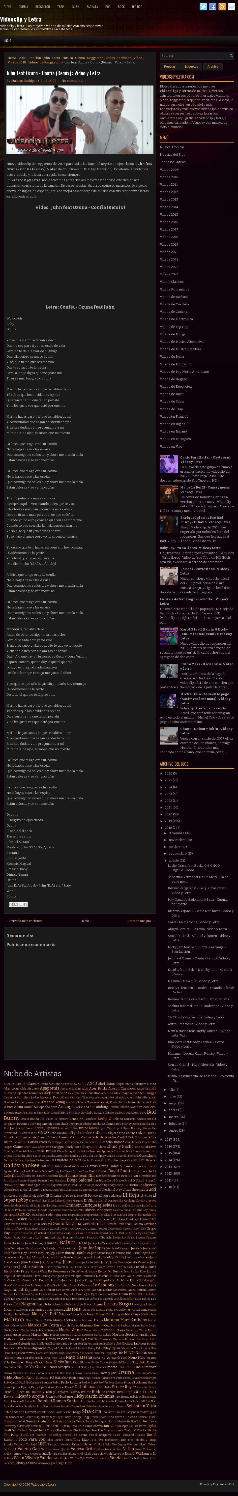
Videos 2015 (169, 214)
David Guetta (120, 1171)
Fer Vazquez (120, 1214)
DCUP (136, 1160)
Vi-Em (128, 1448)
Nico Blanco (81, 1362)
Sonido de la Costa (70, 1421)
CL (35, 1133)
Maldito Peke (148, 1314)
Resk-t (152, 1392)
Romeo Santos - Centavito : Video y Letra (199, 999)
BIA (58, 1112)
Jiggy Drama (57, 1253)
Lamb (73, 1290)
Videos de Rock (171, 394)
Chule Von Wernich (144, 1151)
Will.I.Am (142, 1453)
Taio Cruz (77, 1426)
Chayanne (89, 1147)
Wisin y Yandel (39, 1458)
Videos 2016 (169, 222)
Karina (131, 1267)
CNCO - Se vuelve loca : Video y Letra (196, 1017)
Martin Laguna (21, 1334)
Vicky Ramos (12, 1453)
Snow (102, 1417)
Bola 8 (152, 1123)
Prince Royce (124, 1386)
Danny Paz (57, 1171)
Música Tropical (172, 147)
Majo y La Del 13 (46, 1314)
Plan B (93, 1387)
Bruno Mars (88, 1128)
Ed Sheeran (147, 1185)
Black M (87, 1123)
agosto (174, 860)
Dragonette (55, 1185)
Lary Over (84, 1290)
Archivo (213, 66)
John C (130, 1253)
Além (145, 1097)
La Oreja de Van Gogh (45, 1285)
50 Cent (54, 1084)
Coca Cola (86, 1155)
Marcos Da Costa (43, 1325)
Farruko (22, 1214)
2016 (169, 1146)
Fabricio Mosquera (98, 1210)
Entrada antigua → (141, 921)
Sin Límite (26, 1417)
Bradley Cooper (25, 1128)
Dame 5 (116, 1166)
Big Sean (54, 1123)
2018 (22, 58)
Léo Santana (98, 1309)
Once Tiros (126, 1367)
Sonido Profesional (40, 1421)
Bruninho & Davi (68, 1128)
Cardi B (122, 1137)
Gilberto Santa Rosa (26, 1228)
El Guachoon (131, 1189)
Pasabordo (138, 1378)
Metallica (50, 1343)
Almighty (120, 1097)
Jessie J (152, 1248)
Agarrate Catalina (70, 1088)
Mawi (89, 1339)
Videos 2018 (17, 62)
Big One (42, 1123)
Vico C (25, 1453)
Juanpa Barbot (85, 1262)
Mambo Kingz (34, 1320)
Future (144, 1219)
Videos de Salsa (172, 401)
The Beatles (65, 1430)
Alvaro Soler (134, 1097)
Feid (64, 1214)
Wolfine (74, 1458)
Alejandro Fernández (29, 1093)
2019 (169, 821)
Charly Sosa (72, 1147)
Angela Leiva (140, 1102)
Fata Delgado (37, 1214)
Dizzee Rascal (124, 1180)
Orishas (18, 1373)
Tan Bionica (112, 1426)
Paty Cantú (11, 1382)
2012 (169, 1173)
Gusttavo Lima (104, 1233)
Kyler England (55, 1276)
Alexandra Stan (13, 1097)
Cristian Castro (34, 1160)
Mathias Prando (36, 1339)
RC (28, 1392)
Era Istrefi (119, 1205)
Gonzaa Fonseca (97, 1228)
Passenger (150, 1378)
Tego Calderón (20, 1430)
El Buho (84, 1189)
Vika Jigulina (59, 1453)
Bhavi (33, 1123)
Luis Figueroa (55, 1309)
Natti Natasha (79, 1357)
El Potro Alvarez (110, 1195)
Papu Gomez (92, 1378)
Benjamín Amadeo (135, 1119)
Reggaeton (42, 6)
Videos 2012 (169, 192)
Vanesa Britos (84, 1448)
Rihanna (106, 1396)
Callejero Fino (115, 1133)
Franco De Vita (56, 1219)
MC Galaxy (120, 1309)
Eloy (138, 1200)
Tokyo (49, 1439)
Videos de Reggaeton (44, 62)
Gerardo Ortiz (115, 1224)
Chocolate (9, 1151)
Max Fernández (103, 1339)
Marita (7, 1330)
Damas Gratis (97, 1166)
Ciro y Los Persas (35, 1155)
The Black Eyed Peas (85, 1430)
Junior (14, 1267)
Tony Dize (81, 1439)
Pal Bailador (59, 1378)
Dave (85, 1171)
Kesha (117, 1271)
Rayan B (75, 1392)
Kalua (86, 1267)
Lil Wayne (110, 1294)
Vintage (71, 1453)
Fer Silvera (105, 1214)
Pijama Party (29, 1387)
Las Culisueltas (101, 1290)
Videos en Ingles (172, 424)
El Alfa (24, 1189)
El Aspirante (57, 1189)
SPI (143, 1401)
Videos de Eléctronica (176, 319)
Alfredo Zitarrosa (70, 1097)
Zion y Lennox (26, 1463)
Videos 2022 (169, 267)
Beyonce (23, 1123)
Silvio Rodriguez (146, 1412)
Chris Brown (46, 1151)
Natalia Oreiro (24, 1357)
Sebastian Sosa (95, 1406)
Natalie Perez (43, 1357)
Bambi (25, 1119)
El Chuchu (105, 1189)
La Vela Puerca (138, 1285)
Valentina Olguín (137, 1444)
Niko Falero (148, 1362)
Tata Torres (139, 1426)
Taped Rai (127, 1426)
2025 (169, 780)
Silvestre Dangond (126, 1412)
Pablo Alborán (14, 1378)
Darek (68, 1171)
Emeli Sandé (26, 1205)
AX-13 (92, 1083)
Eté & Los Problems (15, 1210)
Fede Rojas (53, 1214)
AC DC (82, 1084)
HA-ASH (119, 1233)
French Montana (114, 1219)
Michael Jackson (133, 1343)
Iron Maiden (33, 1243)
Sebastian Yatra (141, 1406)
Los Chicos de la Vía (125, 1298)
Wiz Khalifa (61, 1458)
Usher (88, 1444)
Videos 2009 (169, 170)
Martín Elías (147, 1334)
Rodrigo (17, 1401)
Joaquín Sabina (96, 1253)
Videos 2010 (169, 177)
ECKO (134, 1185)
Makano (100, 1314)
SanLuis (37, 1406)
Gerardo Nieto (94, 1224)
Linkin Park (127, 1294)
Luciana (9, 1309)
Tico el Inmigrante (100, 1435)
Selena (8, 1412)
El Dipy (117, 1189)
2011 (168, 1180)
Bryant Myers (122, 1128)
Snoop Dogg (80, 1417)
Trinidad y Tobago (145, 1439)
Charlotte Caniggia (51, 1147)
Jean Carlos (59, 1248)
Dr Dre (45, 1185)
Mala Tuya (132, 1314)
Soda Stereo (116, 1417)
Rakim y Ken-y (43, 1392)
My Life (117, 1353)
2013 (169, 1167)
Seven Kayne (54, 1412)
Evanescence (69, 1210)
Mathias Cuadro (15, 1339)
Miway (30, 1353)
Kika (24, 1276)
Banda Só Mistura (57, 1119)
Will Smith (128, 1453)
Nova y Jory (88, 1367)
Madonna (141, 1309)
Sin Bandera (11, 1417)
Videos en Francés (174, 416)
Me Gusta (10, 1343)
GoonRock (116, 1228)
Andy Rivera (110, 1102)
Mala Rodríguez (115, 1314)
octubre (175, 847)
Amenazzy (21, 1102)
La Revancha (85, 1285)
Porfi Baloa (105, 1387)
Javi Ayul (37, 1248)
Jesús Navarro (12, 1253)
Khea (143, 1271)
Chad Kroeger (133, 1142)
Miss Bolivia (142, 1348)
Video (138, 58)
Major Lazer (70, 1314)
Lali (14, 1290)
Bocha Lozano (140, 1123)
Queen (20, 1392)
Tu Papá (31, 1444)
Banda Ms (37, 1119)
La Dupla (41, 1280)
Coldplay (100, 1155)
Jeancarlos (73, 1248)
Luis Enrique (37, 1309)
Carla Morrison (137, 1137)
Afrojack (33, 1088)
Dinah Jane (100, 1180)
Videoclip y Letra (20, 18)
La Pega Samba (69, 1285)
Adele (23, 1088)
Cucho (86, 1160)
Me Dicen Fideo (147, 1339)
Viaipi (138, 1449)
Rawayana (62, 1392)
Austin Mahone (120, 1107)
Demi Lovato (68, 1176)
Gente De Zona (67, 1223)
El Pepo (67, 1195)
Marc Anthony (133, 1320)
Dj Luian (148, 1180)
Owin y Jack (108, 1373)
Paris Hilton (123, 1378)
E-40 (126, 1185)
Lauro (17, 1294)
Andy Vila (124, 1102)
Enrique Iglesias (97, 1205)
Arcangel (66, 1106)
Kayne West (38, 1271)
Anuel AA (31, 1107)
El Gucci (148, 1189)
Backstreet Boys (134, 1112)
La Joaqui (64, 1280)
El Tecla (33, 1200)
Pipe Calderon (47, 1387)
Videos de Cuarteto (174, 304)
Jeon (108, 1248)
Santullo (48, 1406)
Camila (31, 1137)
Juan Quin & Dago (51, 1262)
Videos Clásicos (172, 282)
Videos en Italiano (173, 431)
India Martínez (14, 1243)
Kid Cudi (16, 1276)
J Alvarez (49, 1243)
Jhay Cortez (29, 1253)
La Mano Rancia (128, 1280)
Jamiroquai (150, 1243)
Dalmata (81, 1166)
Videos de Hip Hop (174, 327)
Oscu (69, 1373)
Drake (66, 1185)
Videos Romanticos (174, 289)
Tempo (33, 1430)
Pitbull (81, 1386)
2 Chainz (42, 1084)
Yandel (116, 1458)
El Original (53, 1195)
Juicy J (105, 1262)
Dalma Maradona (65, 1166)
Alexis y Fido (49, 1097)
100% (7, 1084)
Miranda (127, 1348)
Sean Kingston (62, 1406)
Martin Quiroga (60, 1334)
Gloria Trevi (67, 1228)
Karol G (141, 1267)
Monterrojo (73, 1353)
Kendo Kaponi (89, 1271)
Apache (44, 1107)
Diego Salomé (79, 1180)
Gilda (42, 1228)
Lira (139, 1294)
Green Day (139, 1228)
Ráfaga (136, 1401)
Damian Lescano (135, 1166)
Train (122, 1439)
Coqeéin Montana (128, 1155)
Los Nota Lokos (49, 1304)
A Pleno (64, 1084)
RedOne (86, 1392)
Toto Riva (96, 1439)
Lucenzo (151, 1304)
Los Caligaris (105, 1298)
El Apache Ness (39, 1189)
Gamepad (46, 1224)
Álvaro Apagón (46, 1463)
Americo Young (53, 1102)
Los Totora (85, 1304)
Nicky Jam (63, 1362)
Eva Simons (54, 1210)
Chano (18, 1147)
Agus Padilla (98, 1088)
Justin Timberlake (57, 1267)
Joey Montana (115, 1253)
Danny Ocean (41, 1171)
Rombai (45, 1401)
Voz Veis (97, 1453)
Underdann (64, 1444)
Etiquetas (191, 66)
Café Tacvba (58, 1133)
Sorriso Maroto (117, 1421)
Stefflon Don (134, 1421)
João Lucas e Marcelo (137, 1257)
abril (172, 1110)
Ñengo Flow (63, 1463)
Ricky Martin (86, 1396)
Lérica (109, 1309)
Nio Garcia (10, 1367)
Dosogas (34, 1185)
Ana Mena (87, 1102)
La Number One (20, 1285)
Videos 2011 (169, 184)
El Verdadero (55, 1200)
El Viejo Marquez (73, 1200)
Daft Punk (47, 1166)
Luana (98, 1304)
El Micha (22, 1195)
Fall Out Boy (139, 1210)
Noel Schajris (59, 1367)
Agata (85, 1088)
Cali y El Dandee (79, 1133)
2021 (169, 807)
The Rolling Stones (59, 1435)
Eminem (74, 1205)
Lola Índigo (150, 1294)
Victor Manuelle (41, 1453)
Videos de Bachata (174, 297)
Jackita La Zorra (99, 1243)
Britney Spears (45, 1128)
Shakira (91, 1411)
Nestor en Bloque (23, 1362)
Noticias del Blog (172, 154)
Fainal (127, 1210)
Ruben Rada (123, 1401)
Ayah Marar (29, 1112)
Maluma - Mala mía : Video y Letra (193, 981)
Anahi (98, 1102)
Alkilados (108, 1097)
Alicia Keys (88, 1097)
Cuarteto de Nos (68, 1160)
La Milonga (146, 1280)
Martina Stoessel (125, 1334)
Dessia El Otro (130, 1176)
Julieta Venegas (138, 1262)
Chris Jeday (64, 1151)
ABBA (73, 1084)
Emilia (37, 1205)
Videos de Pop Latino (175, 364)
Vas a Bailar (105, 1449)
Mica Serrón (78, 1343)
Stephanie (149, 1421)
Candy (85, 1137)
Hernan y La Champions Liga (41, 1237)
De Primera (38, 1176)
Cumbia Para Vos (120, 1160)
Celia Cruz (95, 1142)
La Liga (112, 1280)
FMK (80, 1210)
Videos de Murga (172, 334)
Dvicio (99, 1185)
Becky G (104, 1119)
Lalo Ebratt (47, 1290)
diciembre (177, 833)
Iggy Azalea (128, 1237)
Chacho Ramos (113, 1142)
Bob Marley (124, 1123)
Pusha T (9, 1392)
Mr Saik (95, 1353)
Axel (18, 1112)
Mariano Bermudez (95, 1325)
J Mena (82, 1243)
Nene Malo (137, 1357)
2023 (169, 794)
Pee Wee (103, 1382)
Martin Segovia (82, 1334)
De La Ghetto (21, 1176)
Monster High (57, 1353)
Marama (111, 1320)
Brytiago (137, 1128)
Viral (80, 1453)
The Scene (79, 1435)
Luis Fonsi (72, 1309)
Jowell (97, 1257)
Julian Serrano (118, 1262)
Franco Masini (74, 1219)
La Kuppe (101, 1280)
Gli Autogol (52, 1228)
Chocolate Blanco (26, 1151)
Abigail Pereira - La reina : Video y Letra (197, 929)
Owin (95, 1373)
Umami (52, 1444)
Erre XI (129, 1205)
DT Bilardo (148, 1160)
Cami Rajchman (15, 1137)
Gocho (80, 1228)
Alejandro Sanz (55, 1093)
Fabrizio (118, 1210)
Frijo (129, 1219)
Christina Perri (123, 1151)
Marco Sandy (19, 1325)
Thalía (41, 1430)
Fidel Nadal (143, 1214)
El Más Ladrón (37, 1195)
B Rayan (42, 1112)
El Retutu (146, 1195)
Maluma (14, 1320)
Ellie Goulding (127, 1200)
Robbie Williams (139, 1396)
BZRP (70, 1112)
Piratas (60, 1387)
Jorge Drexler (65, 1257)
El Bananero (72, 1189)
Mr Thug (106, 1353)
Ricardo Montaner (59, 1396)
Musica (67, 58)
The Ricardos (38, 1435)
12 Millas (16, 1084)
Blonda (110, 1123)
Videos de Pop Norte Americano (184, 372)
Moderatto (42, 1353)
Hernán (68, 1237)
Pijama (15, 1387)
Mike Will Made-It (76, 1348)
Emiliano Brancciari (54, 1205)
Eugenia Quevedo (37, 1210)
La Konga (86, 1280)
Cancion (35, 58)
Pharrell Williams (135, 1382)
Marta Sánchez (127, 1330)
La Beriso (137, 1276)
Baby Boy (80, 1112)
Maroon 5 (108, 1330)
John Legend (142, 1253)
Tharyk (51, 1430)
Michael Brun (96, 1343)
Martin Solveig (102, 1334)
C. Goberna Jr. (25, 1133)
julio (172, 1090)
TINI (54, 1426)
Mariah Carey (69, 1325)
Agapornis (49, 1088)
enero (174, 1130)
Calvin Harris (146, 1133)
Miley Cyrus (111, 1348)
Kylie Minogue (72, 1276)
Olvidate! (112, 1367)
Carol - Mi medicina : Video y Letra (193, 922)
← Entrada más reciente (23, 921)
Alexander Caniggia (143, 1093)
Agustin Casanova (122, 1088)
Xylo (82, 1458)
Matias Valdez (56, 1339)
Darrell (77, 1171)
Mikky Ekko (95, 1348)
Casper (59, 1142)
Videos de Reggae (173, 379)
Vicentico (149, 1449)
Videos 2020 (169, 252)
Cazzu (84, 1142)
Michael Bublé (112, 1343)
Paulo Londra (71, 1382)
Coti (6, 1160)
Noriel (75, 1367)
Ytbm (153, 1458)
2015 (169, 1153)
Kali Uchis (76, 1267)
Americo (34, 1102)
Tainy (67, 1426)
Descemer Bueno (108, 1176)
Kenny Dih (105, 1271)
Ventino (117, 1449)
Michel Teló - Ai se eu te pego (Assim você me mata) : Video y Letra (205, 698)
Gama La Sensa (30, 1224)
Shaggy (76, 1412)
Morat (86, 1353)
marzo (174, 1117)
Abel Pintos (106, 1084)
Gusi (32, 1233)
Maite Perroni (23, 1314)
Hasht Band (149, 1233)
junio (173, 1096)
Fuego (135, 1219)
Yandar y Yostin (99, 1458)
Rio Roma (122, 1396)
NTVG (129, 1352)
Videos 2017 (169, 229)
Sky (52, 1417)
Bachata (92, 6)
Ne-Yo (105, 1357)
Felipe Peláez (91, 1214)
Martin (143, 1330)
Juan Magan (30, 1262)
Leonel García (30, 1294)
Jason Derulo (11, 1248)
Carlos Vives (37, 1142)
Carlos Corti (20, 1142)
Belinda (118, 1119)
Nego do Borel (119, 1357)
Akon (140, 1088)
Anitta (18, 1107)
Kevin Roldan (131, 1271)
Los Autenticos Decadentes (46, 1298)
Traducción (111, 1439)
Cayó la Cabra (71, 1142)
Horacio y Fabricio (85, 1237)
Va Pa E (99, 1444)
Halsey (138, 1233)
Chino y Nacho (120, 1146)
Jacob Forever (120, 1243)
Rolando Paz (29, 1401)
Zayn (12, 1463)
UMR (42, 1444)
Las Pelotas (119, 1290)
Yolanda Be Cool (133, 1458)
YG (88, 1458)
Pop (108, 6)
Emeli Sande (11, 1205)
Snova (94, 1417)
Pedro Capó (90, 1382)
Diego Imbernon (37, 1180)
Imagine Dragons (146, 1237)
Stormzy (36, 1426)
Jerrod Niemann (121, 1248)
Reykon (9, 1396)
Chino (102, 1147)
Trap (60, 6)
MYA (130, 1309)
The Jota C (130, 1430)
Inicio (7, 40)
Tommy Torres (63, 1439)
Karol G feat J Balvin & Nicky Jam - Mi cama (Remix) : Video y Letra (206, 634)
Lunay (86, 1309)
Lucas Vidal (139, 1304)
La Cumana (26, 1280)
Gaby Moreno (12, 1224)
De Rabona (52, 1176)
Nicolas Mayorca (100, 1362)
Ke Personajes (59, 1271)
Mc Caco (131, 1339)
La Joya (76, 1280)
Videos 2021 (169, 259)
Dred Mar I (77, 1185)
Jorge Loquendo (84, 1257)
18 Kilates (29, 1084)
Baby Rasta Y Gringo (100, 1112)
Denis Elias (87, 1176)
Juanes (69, 1262)
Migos (27, 1348)
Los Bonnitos (75, 1298)
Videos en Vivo (171, 446)
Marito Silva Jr (29, 1330)
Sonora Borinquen (97, 1421)
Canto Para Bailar (103, 1137)
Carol (51, 1142)
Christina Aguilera (100, 1151)
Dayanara (140, 1171)
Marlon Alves (91, 1330)
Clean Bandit (70, 1155)
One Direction (145, 1367)
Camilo (64, 1137)
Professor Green (146, 1387)
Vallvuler (46, 1449)
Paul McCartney (30, 1382)
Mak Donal (87, 1314)
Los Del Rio (143, 1298)
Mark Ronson (48, 1330)
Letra (56, 58)
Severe (67, 1412)
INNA (101, 1237)
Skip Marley (41, 1417)
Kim (29, 1276)
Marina (136, 1325)
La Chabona (11, 1280)
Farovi (11, 1214)
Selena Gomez (25, 1412)
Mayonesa (118, 1339)
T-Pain (46, 1426)
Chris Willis (80, 1151)
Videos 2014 (169, 207)
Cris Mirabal (16, 1160)
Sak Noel (151, 1401)
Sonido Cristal (14, 1421)
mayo (173, 1103)
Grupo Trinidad (19, 1233)
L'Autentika (88, 1276)
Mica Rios (62, 1343)
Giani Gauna (134, 1224)
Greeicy (127, 1228)
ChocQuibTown (145, 1147)
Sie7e (110, 1412)
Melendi (23, 1343)
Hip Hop (137, 6)
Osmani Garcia (82, 1373)
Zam (6, 1463)
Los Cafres (91, 1298)
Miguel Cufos (57, 1348)
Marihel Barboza (121, 1325)
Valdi (108, 1444)
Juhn (46, 58)
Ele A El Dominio (108, 1200)
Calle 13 (99, 1133)
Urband (77, 1444)
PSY (138, 1373)
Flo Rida (22, 1219)
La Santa (123, 1285)
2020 (169, 814)
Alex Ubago (121, 1093)
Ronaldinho (98, 1401)
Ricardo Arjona (30, 1396)
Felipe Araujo (75, 1214)
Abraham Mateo (144, 1084)
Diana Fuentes (19, 1180)
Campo (75, 1137)
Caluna (131, 1133)
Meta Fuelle (37, 1343)
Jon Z (30, 1257)
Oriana (8, 1373)
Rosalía (110, 1401)
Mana (47, 1320)
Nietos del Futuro (120, 1362)
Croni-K (49, 1160)
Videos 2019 (169, 244)
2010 (169, 1187)
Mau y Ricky (76, 1339)
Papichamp (77, 1378)
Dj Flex (137, 1180)
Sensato (41, 1412)
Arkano (80, 1107)
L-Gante (102, 1276)
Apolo (54, 1107)
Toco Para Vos (32, 1439)
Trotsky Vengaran (14, 1444)
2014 (169, 1160)
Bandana (91, 1119)
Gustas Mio (42, 1233)
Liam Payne (64, 1294)
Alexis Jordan (31, 1097)
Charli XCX (30, 1147)
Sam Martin (11, 1406)
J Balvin (66, 1242)
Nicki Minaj (44, 1362)
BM (63, 1112)
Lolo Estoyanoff (15, 1298)
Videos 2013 (169, 199)
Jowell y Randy (112, 1257)
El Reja (130, 1195)
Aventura (136, 1107)
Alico (98, 1097)
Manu (77, 1320)
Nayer (96, 1357)
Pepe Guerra (116, 1382)
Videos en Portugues (175, 439)
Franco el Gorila (92, 1219)
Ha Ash (128, 1233)
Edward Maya (11, 1189)
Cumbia (23, 6)
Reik (96, 1391)
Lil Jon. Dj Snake (92, 1294)
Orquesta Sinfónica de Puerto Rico (44, 1373)
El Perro (79, 1195)
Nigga (135, 1362)
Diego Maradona (57, 1180)
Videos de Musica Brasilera (180, 349)
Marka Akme (71, 1329)
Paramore (108, 1378)
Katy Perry (21, 1271)
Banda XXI (77, 1119)
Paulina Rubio (51, 1382)
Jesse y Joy (139, 1248)
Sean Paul (79, 1406)
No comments (72, 81)
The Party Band (16, 1435)
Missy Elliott (18, 1353)
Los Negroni (25, 1304)
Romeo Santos (66, 1401)
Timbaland (127, 1435)
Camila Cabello (48, 1137)
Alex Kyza (74, 1093)
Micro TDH (17, 1348)
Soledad (131, 1417)
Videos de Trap (171, 409)
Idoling (117, 1237)
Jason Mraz (25, 1248)
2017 (169, 1139)
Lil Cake (77, 1294)
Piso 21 (69, 1387)
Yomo (146, 1458)
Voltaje (87, 1453)
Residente (109, 1392)
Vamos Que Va (61, 1449)
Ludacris (22, 1309)
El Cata (94, 1189)
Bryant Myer (105, 1128)
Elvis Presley (148, 1200)
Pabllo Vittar (149, 1373)
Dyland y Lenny (113, 1185)
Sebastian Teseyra (115, 1406)
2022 (169, 801)
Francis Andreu (38, 1219)
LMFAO (126, 1276)
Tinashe (140, 1435)
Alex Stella (107, 1093)
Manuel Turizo (92, 1320)
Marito (16, 1330)
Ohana (100, 1367)
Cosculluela (147, 1155)
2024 (169, 787)
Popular (169, 66)
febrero (175, 1123)
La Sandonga (105, 1285)
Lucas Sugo (117, 1304)
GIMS (152, 1219)
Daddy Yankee (21, 1165)
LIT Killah (114, 1276)
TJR (61, 1426)
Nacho (141, 1352)
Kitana (36, 1276)
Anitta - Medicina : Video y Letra (191, 1024)
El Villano (90, 1200)
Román (86, 1401)
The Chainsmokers (110, 1430)
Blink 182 (99, 1123)
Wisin (19, 1458)
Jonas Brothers (44, 1257)
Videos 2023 (169, 274)
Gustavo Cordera (83, 1233)
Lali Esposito (28, 1290)
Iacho (109, 1237)
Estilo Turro (149, 1205)
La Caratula (149, 1276)
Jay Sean (48, 1248)
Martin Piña (40, 1334)
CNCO (43, 1132)
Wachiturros (112, 1453)
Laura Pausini (137, 1290)
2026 (169, 773)
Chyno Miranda (14, 1155)
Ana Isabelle (73, 1102)
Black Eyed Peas (71, 1123)
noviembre (177, 840)
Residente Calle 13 (131, 1392)
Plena (7, 6)
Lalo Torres (62, 1290)
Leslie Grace (48, 1294)
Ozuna (80, 58)
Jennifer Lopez (92, 1248)
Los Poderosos (69, 1304)
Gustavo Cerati (60, 1233)
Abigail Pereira (124, 1084)
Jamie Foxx (137, 1243)
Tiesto (116, 1435)
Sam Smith (25, 1406)
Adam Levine (11, 1088)
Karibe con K (116, 1267)
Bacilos (119, 1112)
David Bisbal (98, 1171)
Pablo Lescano (37, 1378)
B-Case (51, 1112)
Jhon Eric (43, 1253)
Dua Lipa (89, 1185)
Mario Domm (148, 1325)
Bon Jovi (9, 1128)
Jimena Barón (75, 1253)
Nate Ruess (58, 1357)
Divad (111, 1180)
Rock (121, 6)
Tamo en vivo (94, 1426)
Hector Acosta (12, 1237)
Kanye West (97, 1267)
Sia (105, 1412)
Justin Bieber (31, 1266)
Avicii (146, 1107)
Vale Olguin (119, 1444)
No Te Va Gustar (32, 1366)
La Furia (53, 1280)
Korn (44, 1276)
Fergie (132, 1214)
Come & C (112, 1155)
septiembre (178, 853)
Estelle (138, 1205)
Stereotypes (11, 1426)
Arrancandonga (97, 1107)
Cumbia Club (99, 1160)
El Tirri (42, 1200)
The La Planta (146, 1430)
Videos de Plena (172, 356)
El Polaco (91, 1195)
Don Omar (19, 1185)
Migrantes (39, 1348)
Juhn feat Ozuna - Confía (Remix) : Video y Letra (53, 73)
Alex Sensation (90, 1093)
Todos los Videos (118, 58)
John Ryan (20, 1257)
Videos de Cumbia (173, 312)
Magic (11, 1314)
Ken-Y (75, 1271)
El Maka (9, 1195)
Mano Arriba (63, 1320)
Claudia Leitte (54, 1155)
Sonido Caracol (147, 1417)
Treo (130, 1439)
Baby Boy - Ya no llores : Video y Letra (190, 548)
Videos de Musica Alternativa (182, 342)
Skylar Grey (63, 1417)
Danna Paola (22, 1171)
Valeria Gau (29, 1448)
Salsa (75, 6)
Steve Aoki (24, 1426)
